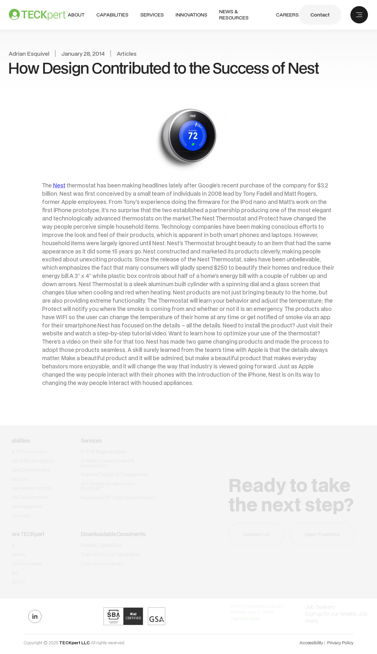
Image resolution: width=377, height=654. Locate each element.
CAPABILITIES (112, 14)
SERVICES (152, 14)
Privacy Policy (340, 642)
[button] (112, 15)
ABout (76, 15)
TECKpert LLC (75, 642)
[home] (38, 15)
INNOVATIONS (191, 15)
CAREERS (287, 15)
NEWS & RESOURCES (234, 15)
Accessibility (311, 642)
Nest (59, 185)
